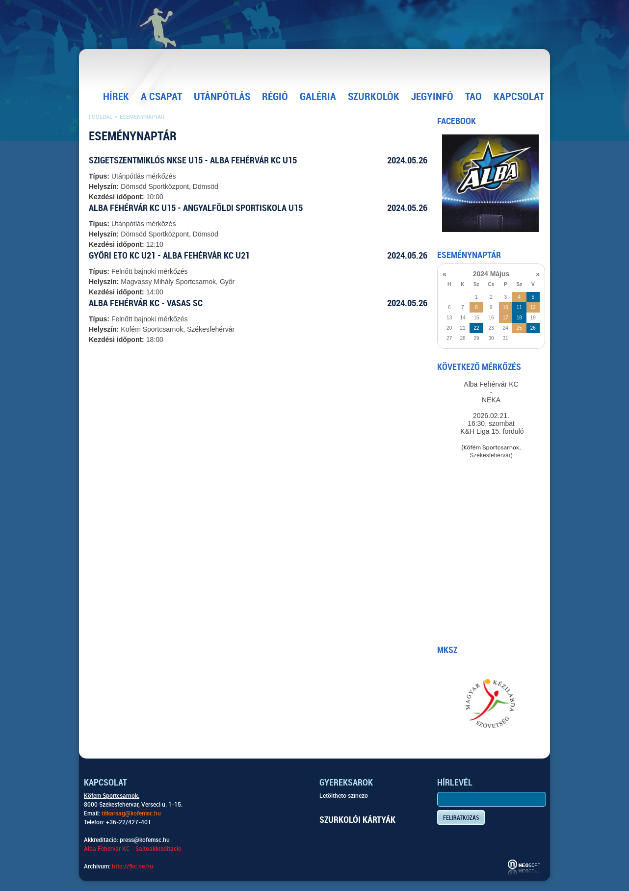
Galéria (318, 97)
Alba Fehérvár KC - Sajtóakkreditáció (133, 848)
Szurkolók (373, 97)
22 (476, 328)
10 (505, 307)
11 (519, 307)
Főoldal (100, 117)
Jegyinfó (432, 97)
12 (533, 307)
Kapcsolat (519, 97)
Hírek (116, 97)
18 (519, 317)
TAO (473, 97)
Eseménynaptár (142, 117)
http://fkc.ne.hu (132, 866)
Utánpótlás (222, 97)
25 (519, 328)
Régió (275, 97)
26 (533, 328)
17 (505, 317)
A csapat (161, 97)
